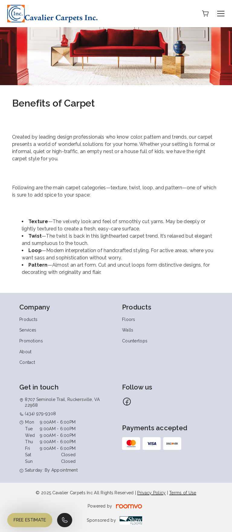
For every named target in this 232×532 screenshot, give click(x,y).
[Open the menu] (221, 13)
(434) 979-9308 (40, 413)
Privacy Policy (151, 492)
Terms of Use (182, 492)
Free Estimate (30, 520)
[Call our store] (64, 520)
